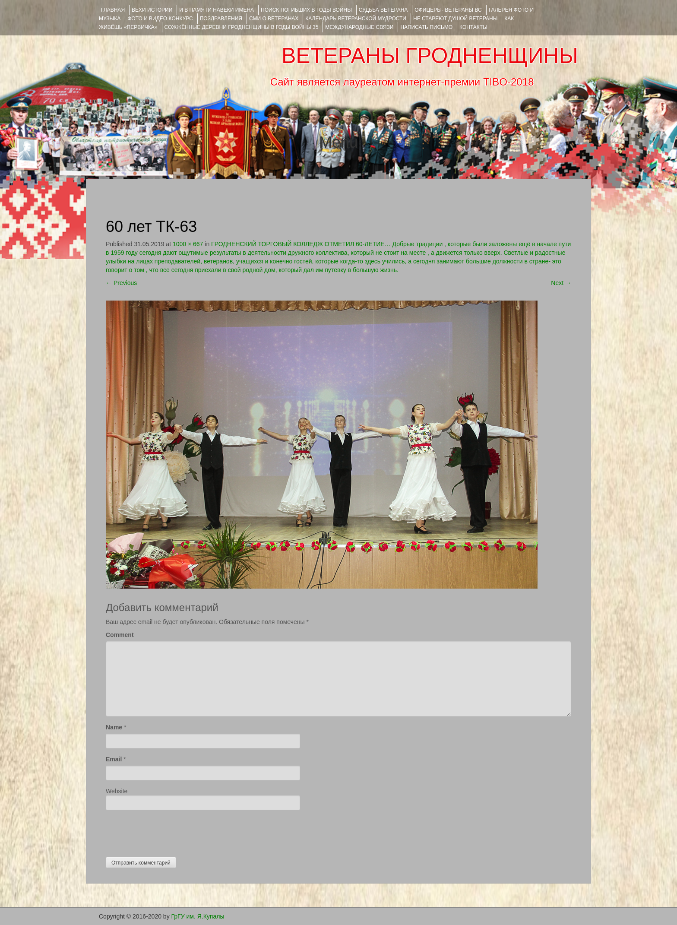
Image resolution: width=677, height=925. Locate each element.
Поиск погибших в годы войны (306, 10)
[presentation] (171, 831)
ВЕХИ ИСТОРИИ (152, 10)
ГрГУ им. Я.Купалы (198, 916)
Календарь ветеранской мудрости (355, 19)
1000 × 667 (188, 244)
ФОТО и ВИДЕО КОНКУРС (160, 19)
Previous (121, 282)
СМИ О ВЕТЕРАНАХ (273, 19)
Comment (120, 634)
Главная (113, 10)
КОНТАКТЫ (473, 27)
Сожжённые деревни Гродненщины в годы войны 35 (242, 27)
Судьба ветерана (383, 10)
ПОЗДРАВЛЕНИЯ (221, 19)
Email (114, 759)
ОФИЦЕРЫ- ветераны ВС (447, 10)
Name (114, 727)
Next (561, 282)
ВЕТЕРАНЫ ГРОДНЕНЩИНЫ (430, 55)
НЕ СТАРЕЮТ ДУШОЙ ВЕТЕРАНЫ (455, 19)
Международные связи (359, 27)
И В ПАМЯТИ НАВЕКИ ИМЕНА (216, 10)
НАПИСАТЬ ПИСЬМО (426, 27)
